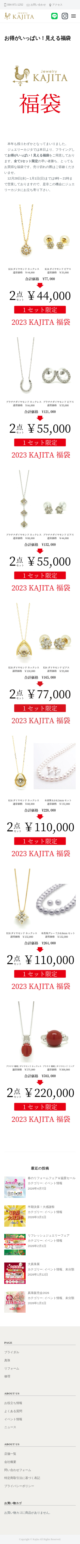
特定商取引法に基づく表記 (22, 1478)
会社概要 (10, 1462)
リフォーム (11, 1368)
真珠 (7, 1360)
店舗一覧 (10, 1453)
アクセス (57, 4)
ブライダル (11, 1352)
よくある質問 (13, 1411)
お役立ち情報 (13, 1403)
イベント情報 (13, 1419)
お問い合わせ (38, 4)
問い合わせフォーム (17, 1470)
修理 (7, 1376)
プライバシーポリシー (19, 1486)
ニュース (10, 1427)
